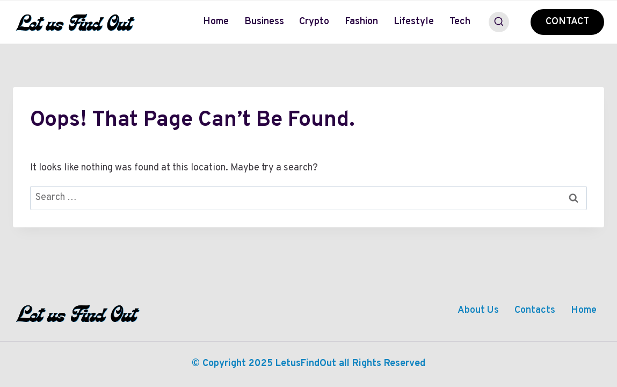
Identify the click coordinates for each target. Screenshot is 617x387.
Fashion (361, 22)
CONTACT (567, 22)
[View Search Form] (499, 22)
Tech (459, 22)
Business (264, 22)
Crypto (314, 22)
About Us (478, 310)
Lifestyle (414, 22)
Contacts (534, 310)
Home (216, 22)
